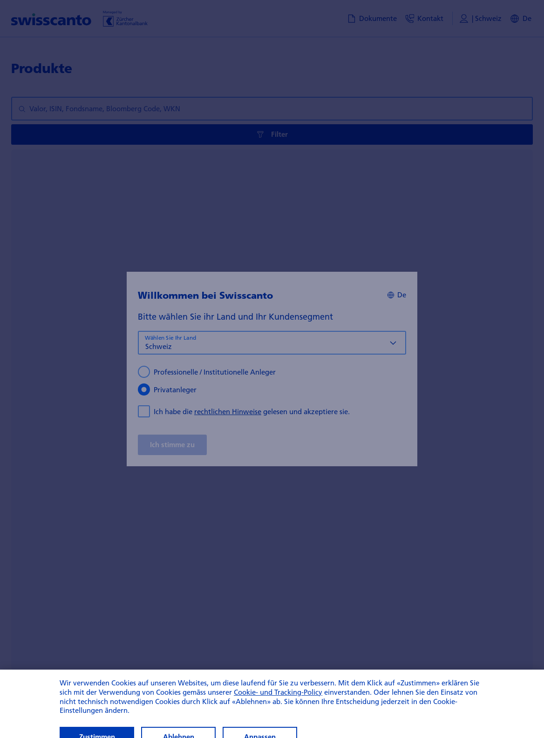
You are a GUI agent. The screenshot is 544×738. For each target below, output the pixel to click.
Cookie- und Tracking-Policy (278, 704)
